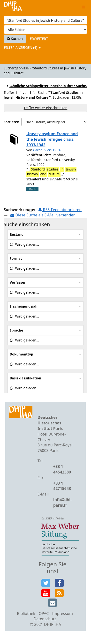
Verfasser (18, 282)
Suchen (15, 38)
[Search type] (45, 29)
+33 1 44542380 (62, 469)
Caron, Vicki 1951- (47, 150)
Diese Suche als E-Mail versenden (43, 215)
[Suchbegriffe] (45, 20)
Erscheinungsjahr (24, 306)
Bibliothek (26, 613)
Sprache (16, 330)
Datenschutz (45, 618)
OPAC (44, 613)
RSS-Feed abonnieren (60, 209)
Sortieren (11, 121)
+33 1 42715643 (62, 486)
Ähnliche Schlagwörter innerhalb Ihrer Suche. (46, 85)
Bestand (16, 234)
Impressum (62, 613)
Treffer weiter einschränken (46, 107)
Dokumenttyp (21, 354)
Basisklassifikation (25, 378)
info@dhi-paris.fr (62, 502)
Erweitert (39, 38)
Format (16, 258)
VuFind (13, 7)
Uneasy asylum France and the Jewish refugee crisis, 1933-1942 (52, 139)
